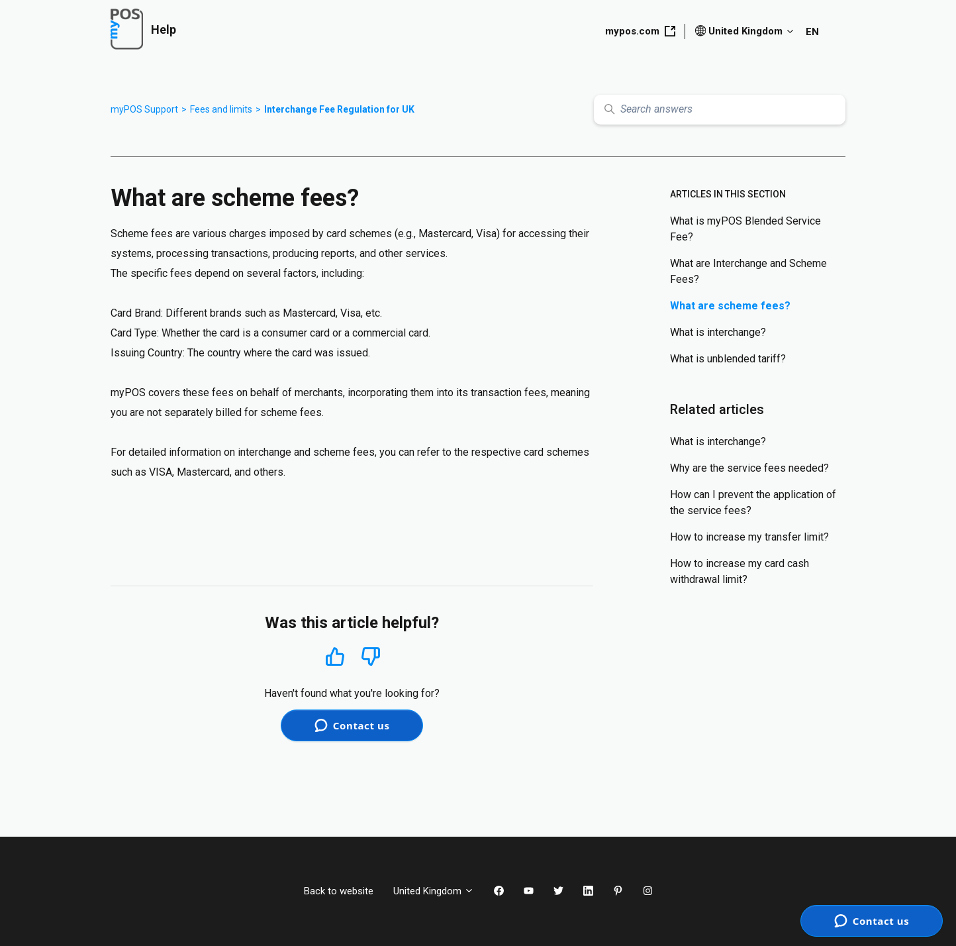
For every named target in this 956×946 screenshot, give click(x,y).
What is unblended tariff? (728, 358)
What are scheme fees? (730, 305)
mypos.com (640, 31)
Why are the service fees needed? (749, 468)
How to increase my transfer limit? (749, 537)
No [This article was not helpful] (370, 657)
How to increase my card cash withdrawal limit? (739, 571)
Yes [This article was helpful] (335, 656)
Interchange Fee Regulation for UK (339, 109)
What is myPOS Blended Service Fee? (745, 229)
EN (812, 32)
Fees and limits (221, 109)
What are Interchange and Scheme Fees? (748, 271)
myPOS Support (144, 109)
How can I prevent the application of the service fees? (753, 502)
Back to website (338, 891)
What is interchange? (718, 332)
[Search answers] (719, 110)
